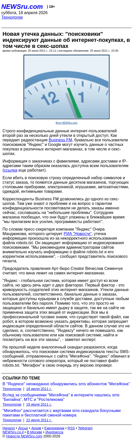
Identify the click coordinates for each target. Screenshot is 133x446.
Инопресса (54, 432)
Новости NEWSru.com (24, 436)
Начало (9, 428)
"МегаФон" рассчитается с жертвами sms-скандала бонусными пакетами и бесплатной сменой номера (62, 412)
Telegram (85, 428)
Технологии (12, 17)
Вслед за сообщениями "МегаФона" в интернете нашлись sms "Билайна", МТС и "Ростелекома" (61, 397)
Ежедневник (54, 428)
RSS (71, 428)
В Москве (34, 432)
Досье (23, 428)
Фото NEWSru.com (66, 122)
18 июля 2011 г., (39, 389)
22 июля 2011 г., (39, 420)
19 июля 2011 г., (39, 404)
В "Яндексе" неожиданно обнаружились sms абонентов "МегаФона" (66, 384)
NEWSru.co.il (13, 432)
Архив (36, 428)
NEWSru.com (22, 6)
